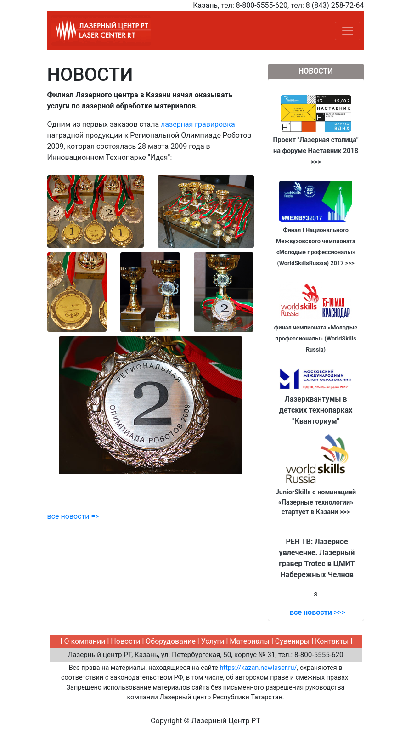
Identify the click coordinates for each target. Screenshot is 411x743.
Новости (125, 641)
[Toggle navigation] (347, 31)
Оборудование (171, 641)
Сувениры (292, 641)
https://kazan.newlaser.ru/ (258, 668)
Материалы (250, 641)
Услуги (213, 641)
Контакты (332, 641)
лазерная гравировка (198, 124)
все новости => (73, 516)
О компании (84, 641)
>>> (317, 612)
